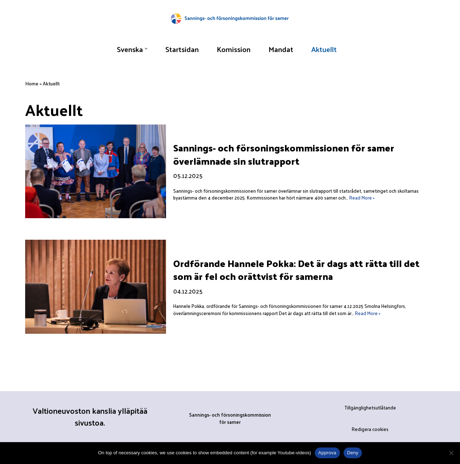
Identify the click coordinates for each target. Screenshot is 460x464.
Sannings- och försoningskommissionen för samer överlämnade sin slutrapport (283, 154)
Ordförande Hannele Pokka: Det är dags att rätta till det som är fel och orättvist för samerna (296, 270)
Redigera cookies (370, 429)
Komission (234, 49)
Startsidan (182, 49)
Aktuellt (325, 49)
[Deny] (451, 452)
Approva (327, 452)
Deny (352, 452)
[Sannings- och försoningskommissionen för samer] (230, 18)
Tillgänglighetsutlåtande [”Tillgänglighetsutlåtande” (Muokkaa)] (370, 408)
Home (31, 83)
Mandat (281, 49)
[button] (145, 48)
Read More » (362, 198)
